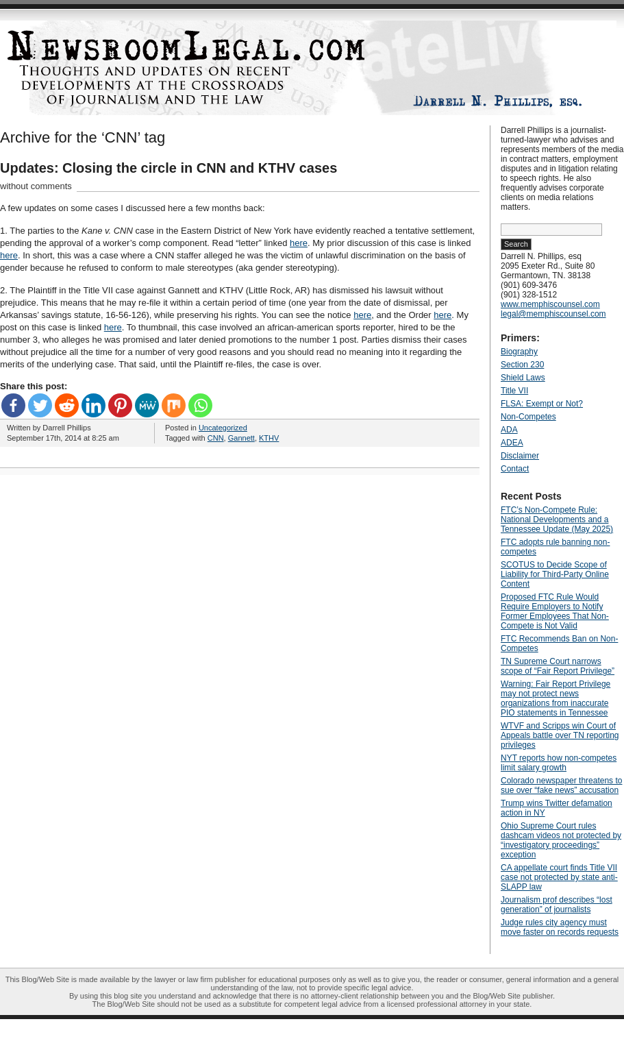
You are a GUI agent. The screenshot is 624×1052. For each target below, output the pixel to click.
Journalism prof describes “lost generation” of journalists (556, 904)
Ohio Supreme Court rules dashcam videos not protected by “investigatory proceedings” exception (561, 840)
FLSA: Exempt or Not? (542, 403)
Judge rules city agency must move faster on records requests (560, 927)
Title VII (514, 390)
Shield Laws (523, 377)
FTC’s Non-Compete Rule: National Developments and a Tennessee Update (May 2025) (557, 519)
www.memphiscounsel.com (550, 304)
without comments (36, 186)
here (299, 243)
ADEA (512, 443)
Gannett (241, 438)
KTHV (269, 438)
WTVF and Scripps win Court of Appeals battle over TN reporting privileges (560, 735)
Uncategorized (223, 428)
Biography (519, 351)
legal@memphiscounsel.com (553, 314)
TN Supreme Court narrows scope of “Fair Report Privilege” (557, 666)
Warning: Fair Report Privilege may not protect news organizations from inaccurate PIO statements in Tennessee (555, 698)
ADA (509, 430)
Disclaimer (520, 456)
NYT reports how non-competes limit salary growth (558, 762)
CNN (216, 438)
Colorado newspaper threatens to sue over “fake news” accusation (561, 785)
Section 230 (522, 364)
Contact (515, 469)
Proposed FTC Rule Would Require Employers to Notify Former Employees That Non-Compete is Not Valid (555, 611)
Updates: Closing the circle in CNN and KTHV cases (168, 167)
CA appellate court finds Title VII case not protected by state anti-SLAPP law (559, 877)
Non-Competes (528, 416)
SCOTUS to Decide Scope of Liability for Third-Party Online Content (555, 574)
